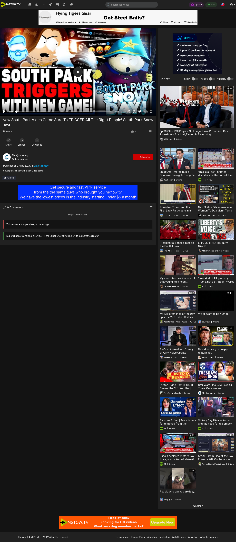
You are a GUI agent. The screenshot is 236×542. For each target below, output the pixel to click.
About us (152, 537)
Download (37, 142)
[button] (223, 4)
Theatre (203, 79)
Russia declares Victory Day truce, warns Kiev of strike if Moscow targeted (177, 459)
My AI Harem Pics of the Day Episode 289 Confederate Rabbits (215, 459)
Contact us (164, 537)
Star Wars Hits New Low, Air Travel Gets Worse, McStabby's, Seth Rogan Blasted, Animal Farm (215, 389)
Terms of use (122, 537)
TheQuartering (20, 155)
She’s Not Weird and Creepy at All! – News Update (176, 351)
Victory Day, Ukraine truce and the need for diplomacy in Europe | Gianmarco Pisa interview (215, 425)
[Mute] (140, 111)
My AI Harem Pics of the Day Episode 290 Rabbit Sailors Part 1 (177, 317)
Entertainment (41, 165)
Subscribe (143, 157)
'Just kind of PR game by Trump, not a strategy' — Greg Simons (216, 282)
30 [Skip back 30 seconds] (129, 111)
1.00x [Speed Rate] (123, 112)
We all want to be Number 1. (215, 313)
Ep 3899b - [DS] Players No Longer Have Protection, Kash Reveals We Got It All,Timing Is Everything (194, 133)
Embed (21, 142)
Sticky (187, 79)
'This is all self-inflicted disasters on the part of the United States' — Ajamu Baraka (215, 176)
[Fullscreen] (151, 111)
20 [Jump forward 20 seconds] (134, 111)
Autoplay (221, 79)
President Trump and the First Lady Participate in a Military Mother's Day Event (176, 210)
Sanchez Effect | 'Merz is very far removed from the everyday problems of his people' (178, 425)
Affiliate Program (209, 537)
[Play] (4, 111)
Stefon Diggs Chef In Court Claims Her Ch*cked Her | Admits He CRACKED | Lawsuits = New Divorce (176, 389)
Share (8, 142)
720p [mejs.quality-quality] (146, 112)
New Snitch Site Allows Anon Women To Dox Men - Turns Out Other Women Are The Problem (215, 212)
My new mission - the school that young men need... (177, 280)
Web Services (179, 537)
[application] (78, 72)
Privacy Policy (138, 537)
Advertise (193, 537)
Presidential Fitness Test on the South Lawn (177, 244)
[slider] (63, 111)
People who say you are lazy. (177, 491)
